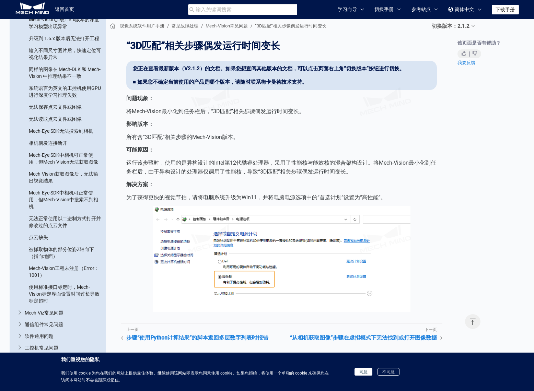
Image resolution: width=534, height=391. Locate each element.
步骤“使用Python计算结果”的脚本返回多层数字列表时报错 (65, 110)
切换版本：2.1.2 (450, 26)
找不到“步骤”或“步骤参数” (56, 32)
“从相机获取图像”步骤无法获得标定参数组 (64, 274)
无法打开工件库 (45, 339)
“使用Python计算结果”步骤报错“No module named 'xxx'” (62, 324)
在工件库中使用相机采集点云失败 (65, 351)
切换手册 (384, 9)
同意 (363, 371)
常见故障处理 (185, 25)
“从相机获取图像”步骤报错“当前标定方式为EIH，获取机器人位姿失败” (65, 214)
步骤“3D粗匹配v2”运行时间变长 (62, 308)
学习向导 (347, 9)
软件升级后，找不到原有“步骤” (62, 44)
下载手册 (505, 9)
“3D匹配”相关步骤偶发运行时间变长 (65, 128)
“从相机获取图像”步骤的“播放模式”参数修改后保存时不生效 (62, 192)
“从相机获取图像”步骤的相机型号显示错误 (64, 236)
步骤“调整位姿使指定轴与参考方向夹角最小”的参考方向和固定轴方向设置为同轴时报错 (63, 87)
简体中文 (461, 9)
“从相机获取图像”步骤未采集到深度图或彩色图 (64, 255)
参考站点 (421, 9)
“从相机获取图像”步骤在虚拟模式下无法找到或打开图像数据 (64, 147)
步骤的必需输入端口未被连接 (60, 68)
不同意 (388, 371)
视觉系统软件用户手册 (142, 25)
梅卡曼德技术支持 (281, 82)
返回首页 (64, 9)
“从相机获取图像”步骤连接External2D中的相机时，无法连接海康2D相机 (64, 169)
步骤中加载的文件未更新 (55, 56)
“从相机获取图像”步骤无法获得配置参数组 (64, 293)
